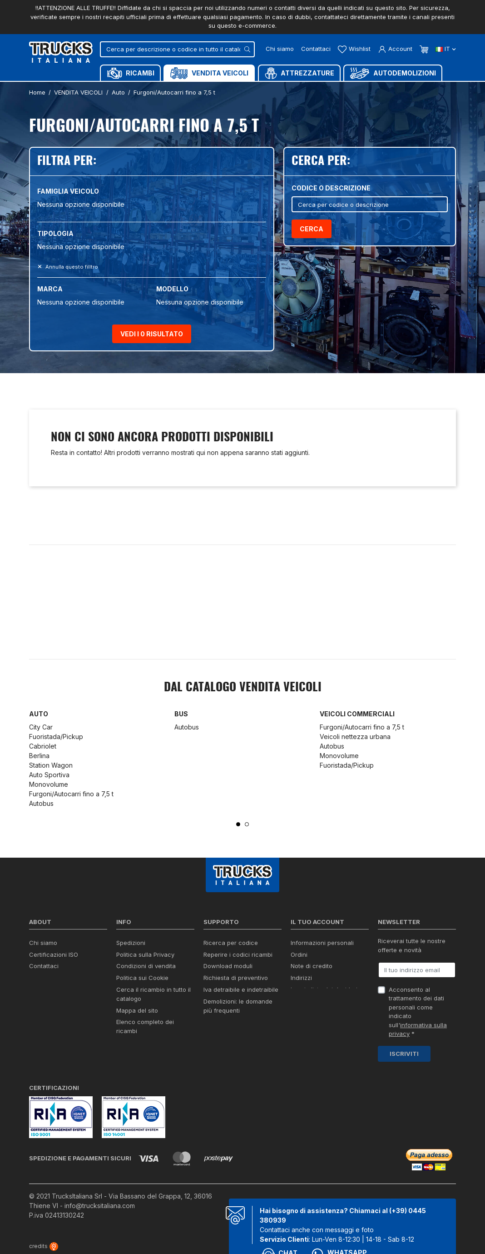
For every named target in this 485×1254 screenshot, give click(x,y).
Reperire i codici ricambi (237, 954)
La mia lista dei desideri (324, 989)
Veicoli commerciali (357, 714)
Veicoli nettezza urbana (355, 736)
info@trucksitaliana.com (99, 1205)
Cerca (311, 229)
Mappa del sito (137, 1010)
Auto (38, 714)
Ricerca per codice (230, 942)
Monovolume (48, 784)
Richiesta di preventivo (235, 977)
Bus (181, 714)
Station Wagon (51, 765)
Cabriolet (42, 746)
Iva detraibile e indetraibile (240, 989)
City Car (41, 727)
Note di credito (311, 965)
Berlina (39, 755)
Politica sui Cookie (142, 977)
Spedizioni (130, 942)
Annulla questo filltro (71, 267)
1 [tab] (238, 824)
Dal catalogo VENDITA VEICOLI (243, 688)
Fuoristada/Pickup (56, 736)
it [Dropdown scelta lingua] (446, 48)
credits (43, 1246)
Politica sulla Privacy (145, 954)
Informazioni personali (322, 942)
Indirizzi (301, 977)
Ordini (299, 954)
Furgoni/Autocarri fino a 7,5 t (71, 794)
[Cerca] (177, 49)
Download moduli (227, 965)
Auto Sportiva (49, 775)
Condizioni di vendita (146, 965)
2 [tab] (246, 824)
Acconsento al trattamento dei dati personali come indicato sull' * (418, 1012)
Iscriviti (404, 1053)
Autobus (41, 803)
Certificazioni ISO (53, 954)
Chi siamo (280, 48)
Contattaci (316, 48)
